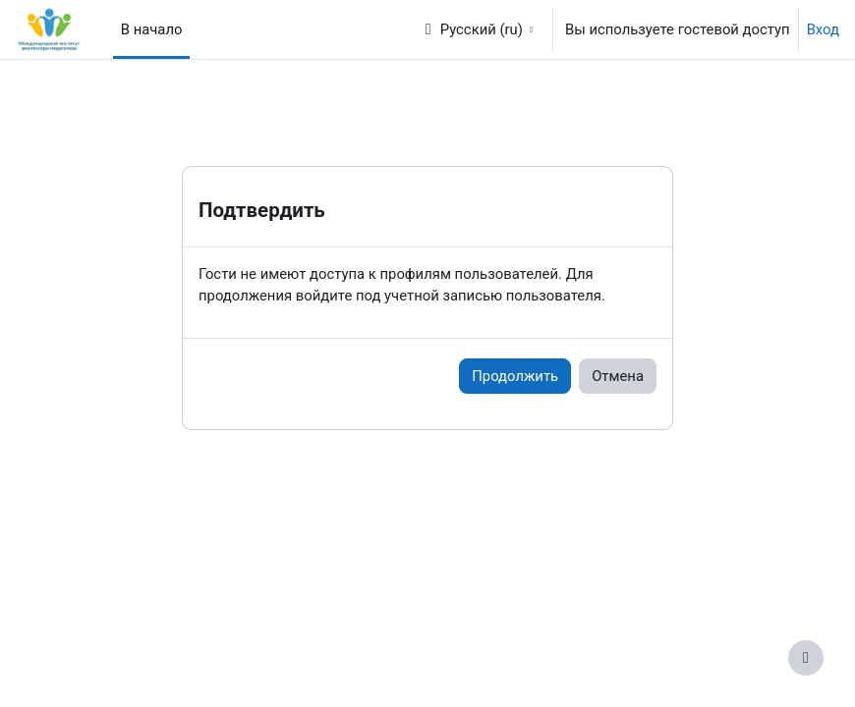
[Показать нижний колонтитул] (806, 658)
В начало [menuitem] (152, 29)
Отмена (618, 376)
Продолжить (515, 376)
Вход (823, 29)
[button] (478, 29)
